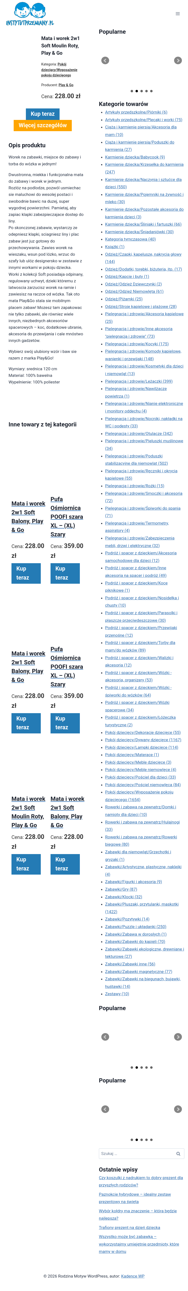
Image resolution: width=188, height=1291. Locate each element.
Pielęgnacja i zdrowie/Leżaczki (139, 381)
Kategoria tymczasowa (130, 239)
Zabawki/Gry (121, 889)
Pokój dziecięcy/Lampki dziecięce (141, 747)
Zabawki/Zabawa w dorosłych (136, 934)
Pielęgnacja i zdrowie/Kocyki (137, 343)
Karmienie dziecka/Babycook (135, 157)
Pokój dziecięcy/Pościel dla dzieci (140, 777)
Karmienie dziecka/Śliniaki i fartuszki (143, 224)
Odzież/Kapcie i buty (127, 276)
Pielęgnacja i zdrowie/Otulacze (139, 433)
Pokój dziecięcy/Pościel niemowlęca (143, 784)
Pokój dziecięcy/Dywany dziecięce (143, 739)
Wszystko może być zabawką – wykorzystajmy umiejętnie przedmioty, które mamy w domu (139, 1244)
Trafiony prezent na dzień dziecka (129, 1227)
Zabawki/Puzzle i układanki (136, 926)
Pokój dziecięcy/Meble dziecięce (138, 762)
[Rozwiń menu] (177, 14)
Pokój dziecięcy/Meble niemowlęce (140, 769)
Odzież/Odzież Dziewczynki (133, 284)
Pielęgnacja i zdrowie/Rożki (134, 485)
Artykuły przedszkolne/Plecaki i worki (143, 119)
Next (178, 60)
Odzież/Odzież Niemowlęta (134, 291)
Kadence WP (133, 1276)
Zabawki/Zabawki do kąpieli (135, 941)
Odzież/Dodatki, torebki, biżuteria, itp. (143, 269)
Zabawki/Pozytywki (127, 919)
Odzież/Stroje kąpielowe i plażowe (141, 306)
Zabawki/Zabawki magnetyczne (138, 971)
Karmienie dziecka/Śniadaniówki (139, 231)
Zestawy (117, 993)
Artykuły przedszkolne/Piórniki (136, 112)
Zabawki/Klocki (123, 896)
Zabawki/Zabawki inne (130, 964)
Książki (115, 246)
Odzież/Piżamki (124, 298)
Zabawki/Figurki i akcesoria (133, 881)
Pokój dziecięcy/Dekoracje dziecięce (143, 732)
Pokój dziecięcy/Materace (132, 754)
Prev (105, 60)
